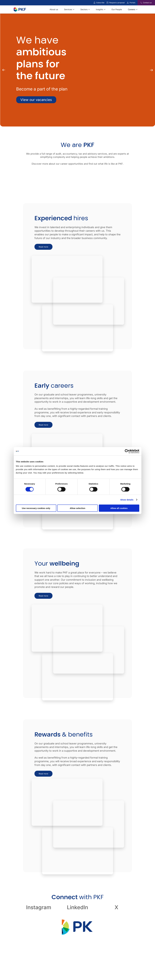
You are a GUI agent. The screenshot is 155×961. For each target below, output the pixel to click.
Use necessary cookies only (36, 508)
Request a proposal (117, 3)
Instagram (38, 907)
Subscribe (100, 3)
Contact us (147, 3)
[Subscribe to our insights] (94, 3)
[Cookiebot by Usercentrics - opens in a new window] (126, 451)
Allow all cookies (119, 508)
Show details (126, 499)
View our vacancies (36, 100)
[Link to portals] (128, 3)
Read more (43, 247)
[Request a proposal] (107, 3)
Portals (132, 3)
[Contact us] (139, 2)
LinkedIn (77, 907)
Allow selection (77, 508)
